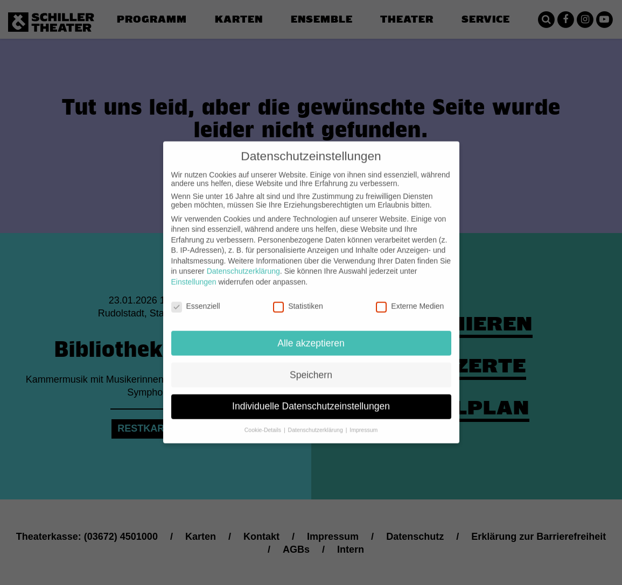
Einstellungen (193, 273)
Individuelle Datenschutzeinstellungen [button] (311, 397)
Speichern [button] (311, 366)
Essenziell (195, 297)
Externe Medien (410, 297)
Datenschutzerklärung (243, 262)
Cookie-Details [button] (263, 421)
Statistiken (298, 297)
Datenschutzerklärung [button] (316, 421)
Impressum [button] (364, 421)
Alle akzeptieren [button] (311, 334)
